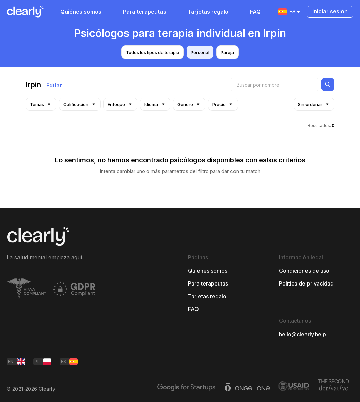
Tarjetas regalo (208, 11)
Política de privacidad (306, 283)
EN (16, 361)
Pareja (227, 52)
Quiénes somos (80, 11)
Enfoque (120, 104)
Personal (200, 52)
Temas (41, 104)
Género (189, 104)
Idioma (155, 104)
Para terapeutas (144, 11)
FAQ (255, 11)
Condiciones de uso (304, 271)
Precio (222, 104)
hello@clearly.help (302, 334)
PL (43, 361)
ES (289, 11)
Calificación (79, 104)
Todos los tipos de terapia (152, 52)
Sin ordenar (314, 104)
